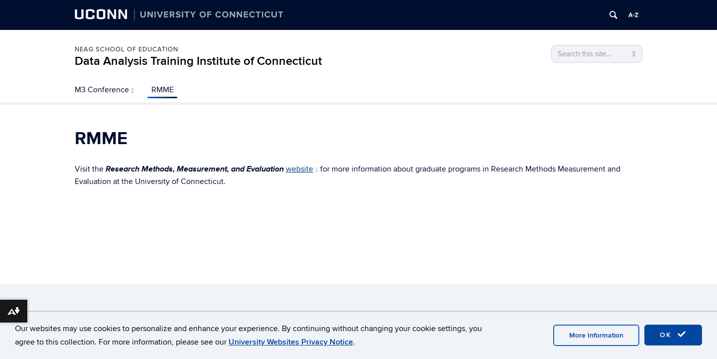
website (302, 169)
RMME (162, 90)
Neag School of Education (126, 49)
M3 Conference (104, 90)
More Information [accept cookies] (596, 335)
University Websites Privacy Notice (291, 342)
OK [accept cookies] (673, 334)
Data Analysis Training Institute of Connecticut (198, 61)
